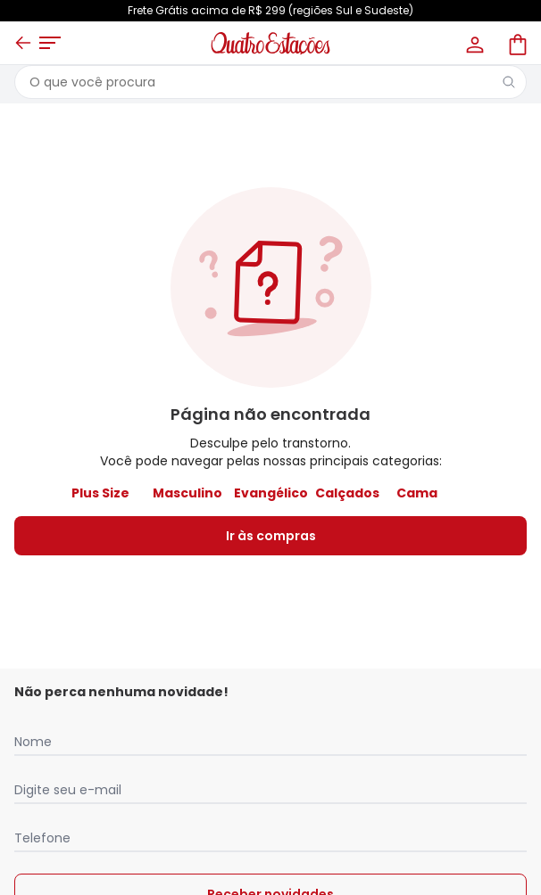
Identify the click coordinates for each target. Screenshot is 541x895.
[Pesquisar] (509, 82)
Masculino (187, 493)
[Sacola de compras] (516, 42)
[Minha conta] (473, 42)
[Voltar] (23, 43)
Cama (416, 493)
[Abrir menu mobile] (50, 43)
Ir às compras (271, 536)
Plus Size (100, 493)
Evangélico (271, 493)
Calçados (347, 493)
